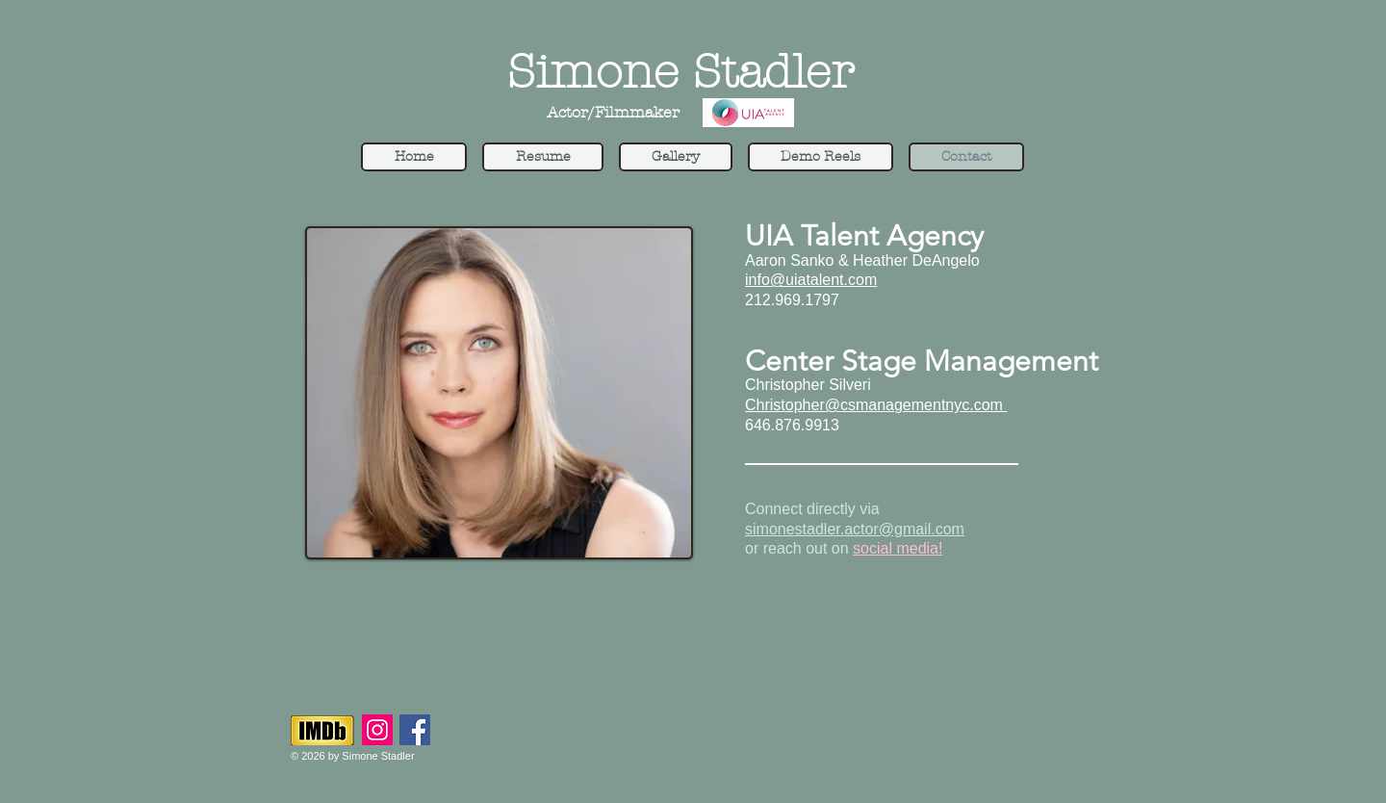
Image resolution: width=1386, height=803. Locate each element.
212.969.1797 (792, 300)
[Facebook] (414, 729)
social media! (897, 548)
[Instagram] (377, 729)
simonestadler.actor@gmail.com (854, 529)
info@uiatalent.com (811, 280)
